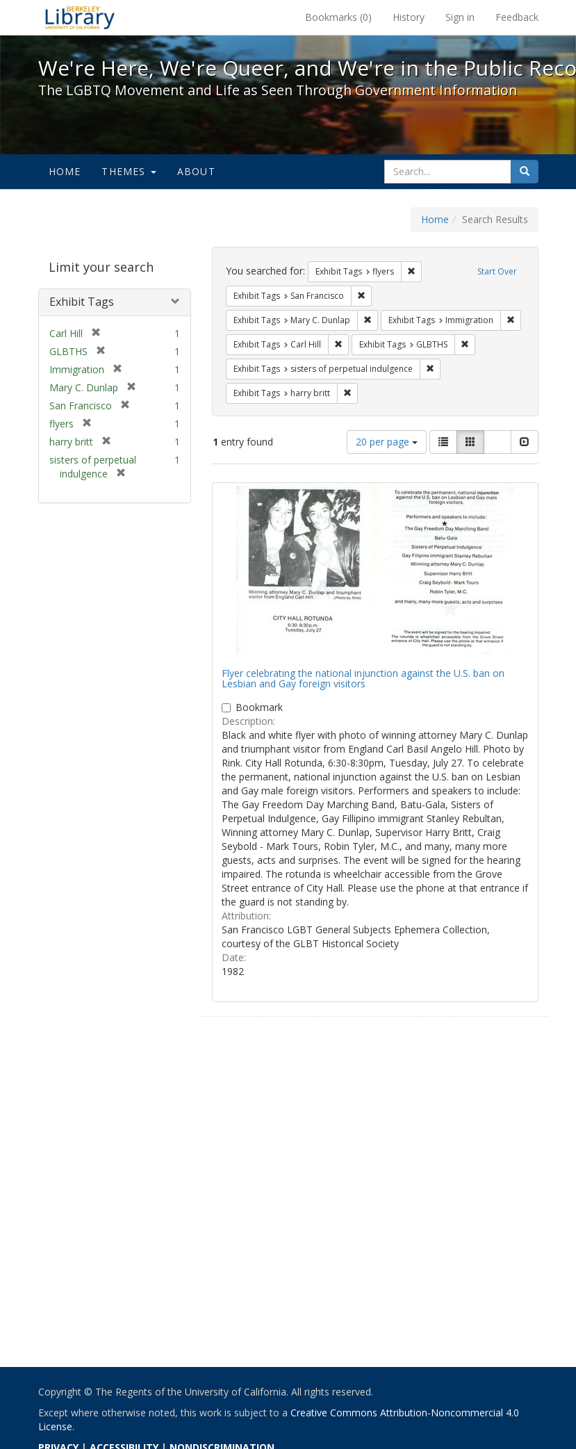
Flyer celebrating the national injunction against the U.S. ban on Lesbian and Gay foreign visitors (363, 678)
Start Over (497, 271)
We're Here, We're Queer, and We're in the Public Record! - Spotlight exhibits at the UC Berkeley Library (80, 17)
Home (65, 171)
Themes (128, 171)
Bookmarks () (338, 17)
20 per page (387, 441)
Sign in (460, 17)
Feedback (516, 17)
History (409, 17)
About (196, 171)
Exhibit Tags (81, 301)
